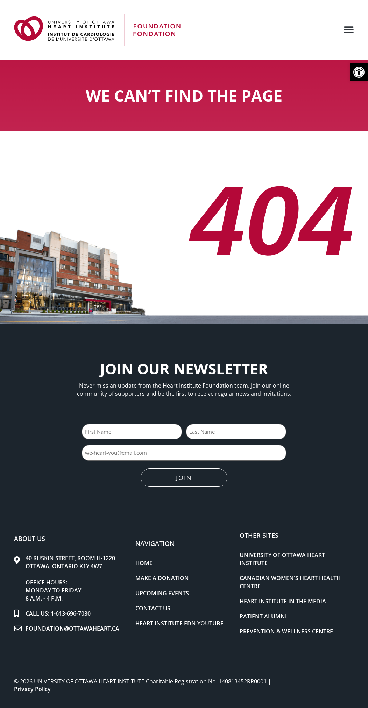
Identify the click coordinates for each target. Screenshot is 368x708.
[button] (359, 72)
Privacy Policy (32, 686)
